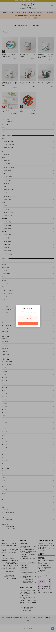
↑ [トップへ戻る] (52, 628)
